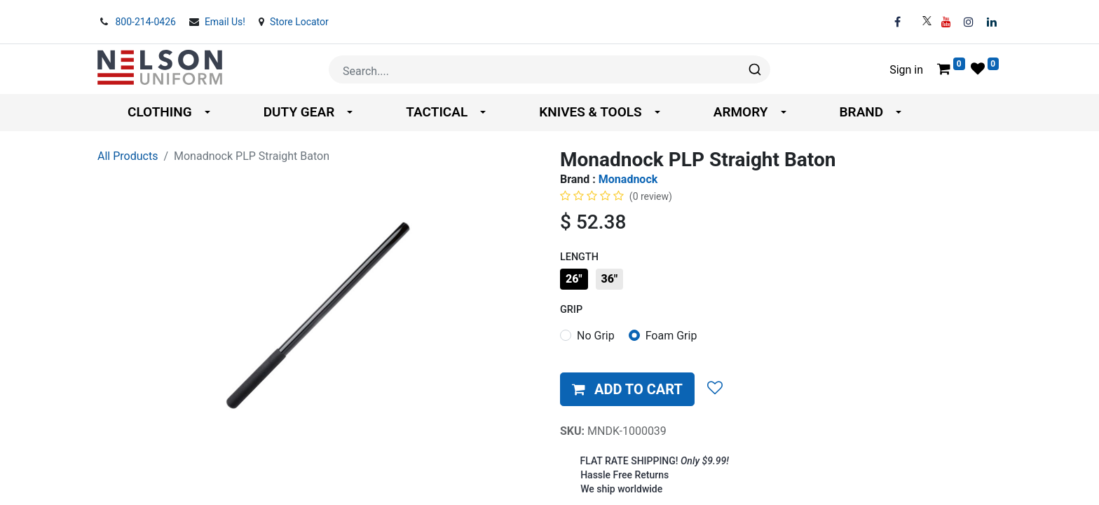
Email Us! (226, 21)
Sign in (906, 69)
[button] (627, 389)
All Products (127, 156)
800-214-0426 (146, 21)
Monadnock (628, 179)
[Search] (753, 69)
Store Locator (299, 21)
